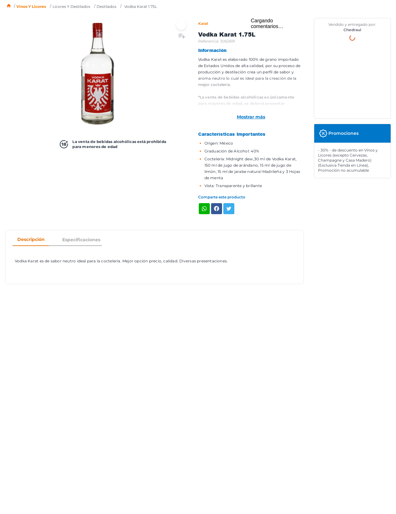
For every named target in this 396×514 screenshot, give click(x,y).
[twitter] (228, 209)
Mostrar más (251, 117)
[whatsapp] (204, 209)
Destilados (106, 6)
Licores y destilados (71, 6)
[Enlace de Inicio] (9, 6)
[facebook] (216, 209)
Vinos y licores (31, 6)
